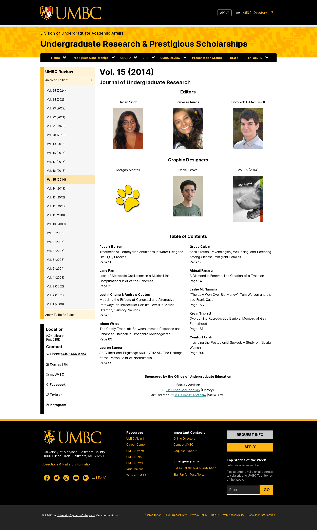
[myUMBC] (243, 12)
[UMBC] (70, 12)
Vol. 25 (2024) (56, 90)
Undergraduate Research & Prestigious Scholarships (143, 44)
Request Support (185, 451)
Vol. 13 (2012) (56, 197)
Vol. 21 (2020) (56, 126)
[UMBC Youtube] (76, 477)
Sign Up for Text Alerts (188, 474)
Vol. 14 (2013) (56, 188)
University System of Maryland (76, 515)
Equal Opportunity (176, 514)
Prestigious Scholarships (90, 57)
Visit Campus (134, 469)
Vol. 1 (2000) (55, 304)
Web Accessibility (233, 514)
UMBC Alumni (135, 438)
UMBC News (134, 463)
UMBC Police (182, 468)
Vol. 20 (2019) (56, 135)
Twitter (56, 396)
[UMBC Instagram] (66, 477)
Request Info (250, 434)
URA (146, 57)
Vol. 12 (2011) (56, 206)
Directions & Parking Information (67, 464)
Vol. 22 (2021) (56, 117)
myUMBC (57, 376)
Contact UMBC (183, 444)
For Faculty (254, 57)
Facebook (58, 386)
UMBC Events (135, 451)
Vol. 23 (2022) (56, 108)
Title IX (214, 514)
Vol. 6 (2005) (55, 259)
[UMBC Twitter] (56, 477)
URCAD (125, 57)
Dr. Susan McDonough (183, 390)
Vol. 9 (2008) (55, 233)
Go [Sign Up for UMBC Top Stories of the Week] (267, 489)
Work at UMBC (136, 475)
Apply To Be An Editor (60, 314)
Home (55, 57)
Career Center (136, 444)
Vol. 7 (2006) (55, 250)
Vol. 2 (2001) (55, 295)
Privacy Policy (198, 514)
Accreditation (153, 514)
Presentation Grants (207, 57)
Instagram (58, 406)
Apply (224, 12)
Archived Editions (57, 80)
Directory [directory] (260, 13)
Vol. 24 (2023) (56, 99)
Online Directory (184, 438)
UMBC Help (134, 457)
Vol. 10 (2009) (56, 224)
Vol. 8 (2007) (55, 242)
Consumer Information (261, 514)
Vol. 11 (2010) (56, 215)
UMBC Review (170, 57)
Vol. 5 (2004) (55, 268)
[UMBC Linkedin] (85, 477)
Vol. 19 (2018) (56, 144)
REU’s (234, 57)
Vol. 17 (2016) (56, 161)
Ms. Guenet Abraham (190, 395)
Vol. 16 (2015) (56, 170)
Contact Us (59, 364)
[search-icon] (272, 12)
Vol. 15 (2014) (56, 179)
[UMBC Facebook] (46, 477)
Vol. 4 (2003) (55, 277)
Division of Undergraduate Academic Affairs (82, 33)
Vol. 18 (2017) (56, 153)
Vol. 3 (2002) (55, 286)
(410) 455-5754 (74, 354)
